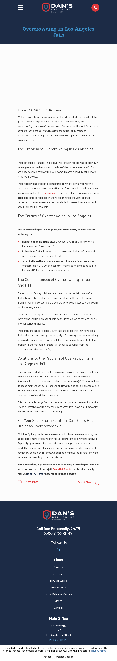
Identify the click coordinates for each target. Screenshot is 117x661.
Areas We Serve (58, 540)
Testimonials (58, 527)
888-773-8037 (58, 487)
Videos (58, 554)
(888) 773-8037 (36, 426)
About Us (58, 520)
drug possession (50, 146)
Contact (58, 560)
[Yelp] (58, 503)
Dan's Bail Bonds (62, 422)
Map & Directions (58, 592)
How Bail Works (58, 533)
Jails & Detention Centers (58, 547)
